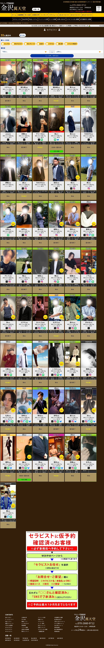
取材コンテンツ (25, 631)
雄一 (24, 369)
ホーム (14, 15)
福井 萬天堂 (42, 638)
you (8, 134)
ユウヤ (24, 322)
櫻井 (8, 462)
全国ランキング (41, 627)
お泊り (42, 44)
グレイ (8, 276)
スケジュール (53, 15)
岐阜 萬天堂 (60, 638)
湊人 (72, 415)
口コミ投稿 (52, 19)
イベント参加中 (72, 44)
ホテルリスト (17, 19)
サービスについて (9, 619)
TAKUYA (40, 182)
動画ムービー (25, 621)
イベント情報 (25, 627)
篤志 (56, 462)
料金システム (33, 19)
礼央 (8, 415)
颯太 (40, 87)
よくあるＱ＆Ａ (25, 623)
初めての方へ (8, 617)
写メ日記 (28, 15)
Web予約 (25, 19)
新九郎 (24, 87)
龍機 (72, 276)
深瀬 (72, 462)
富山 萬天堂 (34, 638)
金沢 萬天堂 (51, 638)
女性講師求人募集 (85, 19)
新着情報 (24, 625)
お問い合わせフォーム (59, 621)
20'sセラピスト (64, 15)
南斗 (72, 322)
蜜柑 (88, 229)
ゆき (88, 462)
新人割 (61, 44)
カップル (6, 44)
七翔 (72, 369)
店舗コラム (40, 619)
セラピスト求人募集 (72, 19)
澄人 (72, 134)
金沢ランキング (41, 625)
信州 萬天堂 (16, 638)
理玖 (72, 229)
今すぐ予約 (56, 151)
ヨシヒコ (40, 322)
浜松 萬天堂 (16, 640)
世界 (24, 415)
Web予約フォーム (58, 625)
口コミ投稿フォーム (59, 623)
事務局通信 (57, 631)
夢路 (8, 182)
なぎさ (56, 322)
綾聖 (56, 229)
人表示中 (6, 35)
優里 (40, 276)
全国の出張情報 (25, 629)
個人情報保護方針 (58, 629)
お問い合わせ (61, 19)
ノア (88, 276)
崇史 (56, 182)
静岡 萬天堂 (8, 640)
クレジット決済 (43, 19)
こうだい (56, 369)
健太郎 (56, 87)
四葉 (24, 134)
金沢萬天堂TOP (58, 619)
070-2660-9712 (79, 4)
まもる (88, 322)
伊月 (56, 415)
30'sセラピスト (76, 15)
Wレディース (31, 44)
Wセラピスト (18, 44)
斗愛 (8, 369)
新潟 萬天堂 (8, 638)
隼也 (40, 415)
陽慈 (88, 369)
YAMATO (88, 134)
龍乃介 (88, 87)
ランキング (44, 15)
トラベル (51, 44)
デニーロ (40, 134)
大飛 (8, 229)
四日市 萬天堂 (34, 640)
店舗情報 (20, 15)
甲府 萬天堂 (25, 638)
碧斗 (40, 229)
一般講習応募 (41, 631)
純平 (24, 229)
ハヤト (8, 87)
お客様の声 (35, 15)
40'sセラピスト (87, 15)
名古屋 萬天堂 (26, 640)
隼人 (72, 87)
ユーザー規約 (41, 623)
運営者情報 (57, 627)
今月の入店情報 (8, 625)
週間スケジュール (9, 623)
